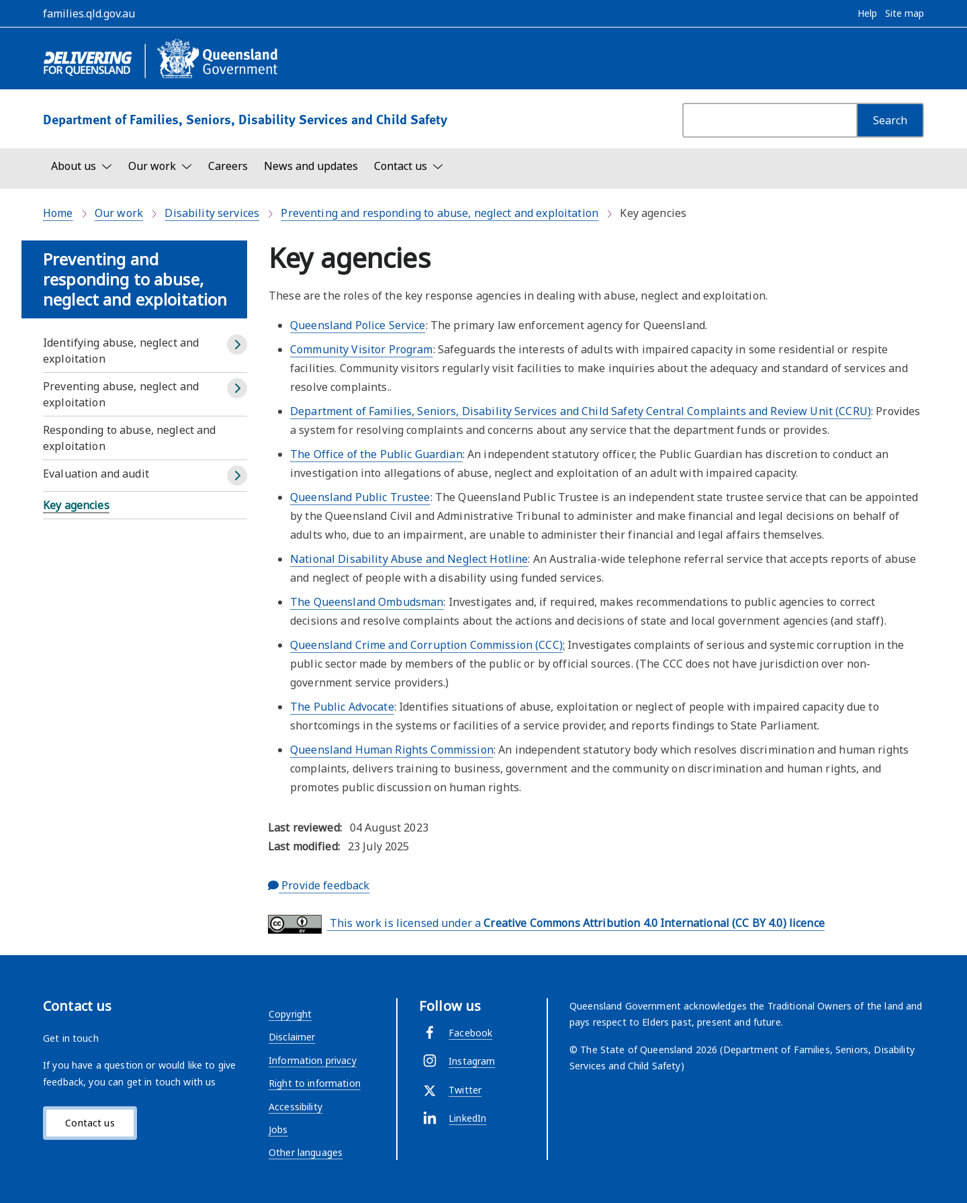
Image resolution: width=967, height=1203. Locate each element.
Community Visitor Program (361, 349)
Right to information (315, 1083)
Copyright (290, 1014)
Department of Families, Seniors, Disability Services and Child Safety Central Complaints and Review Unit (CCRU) (580, 411)
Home (58, 213)
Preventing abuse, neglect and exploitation (121, 394)
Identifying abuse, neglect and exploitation (121, 350)
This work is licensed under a (546, 924)
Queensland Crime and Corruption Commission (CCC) (426, 644)
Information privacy (313, 1060)
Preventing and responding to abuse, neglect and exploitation (439, 213)
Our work (119, 213)
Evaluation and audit (96, 473)
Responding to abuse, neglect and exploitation (129, 437)
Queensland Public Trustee (360, 497)
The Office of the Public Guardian (376, 454)
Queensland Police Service (358, 325)
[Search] (890, 120)
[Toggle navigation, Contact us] (408, 165)
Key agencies (76, 505)
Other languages (305, 1152)
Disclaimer (292, 1036)
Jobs (278, 1129)
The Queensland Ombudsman (366, 601)
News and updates (311, 166)
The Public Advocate (342, 706)
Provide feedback (319, 885)
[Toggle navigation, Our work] (160, 165)
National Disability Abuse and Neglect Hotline (409, 558)
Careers (228, 166)
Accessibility (295, 1106)
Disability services (212, 213)
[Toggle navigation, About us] (81, 165)
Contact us (89, 1122)
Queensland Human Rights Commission (392, 749)
